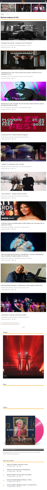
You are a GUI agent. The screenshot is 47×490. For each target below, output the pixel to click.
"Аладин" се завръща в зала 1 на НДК (12, 164)
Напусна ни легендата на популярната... (19, 469)
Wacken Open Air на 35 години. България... (19, 474)
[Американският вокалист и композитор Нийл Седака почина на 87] (23, 282)
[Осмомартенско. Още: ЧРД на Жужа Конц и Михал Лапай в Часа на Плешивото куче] (23, 69)
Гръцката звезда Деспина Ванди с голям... (19, 480)
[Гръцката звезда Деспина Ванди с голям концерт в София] (4, 480)
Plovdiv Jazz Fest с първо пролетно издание (14, 135)
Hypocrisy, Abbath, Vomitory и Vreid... (17, 464)
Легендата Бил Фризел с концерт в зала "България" (16, 43)
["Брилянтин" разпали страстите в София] (23, 311)
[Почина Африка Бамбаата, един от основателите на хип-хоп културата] (4, 485)
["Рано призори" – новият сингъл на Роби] (23, 190)
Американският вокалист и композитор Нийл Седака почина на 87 (22, 285)
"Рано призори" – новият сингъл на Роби (14, 194)
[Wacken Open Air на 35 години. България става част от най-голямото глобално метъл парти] (4, 475)
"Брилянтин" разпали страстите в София (13, 315)
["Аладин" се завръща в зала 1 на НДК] (23, 161)
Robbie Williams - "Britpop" (9, 449)
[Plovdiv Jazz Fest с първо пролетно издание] (23, 131)
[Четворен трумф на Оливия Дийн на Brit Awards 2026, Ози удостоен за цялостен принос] (23, 220)
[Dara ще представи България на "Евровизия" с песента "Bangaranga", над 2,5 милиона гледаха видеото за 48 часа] (23, 251)
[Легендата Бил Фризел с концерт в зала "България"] (23, 39)
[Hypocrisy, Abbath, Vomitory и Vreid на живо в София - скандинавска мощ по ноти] (4, 465)
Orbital (5, 375)
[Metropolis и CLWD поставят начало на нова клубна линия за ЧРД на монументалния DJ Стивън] (23, 100)
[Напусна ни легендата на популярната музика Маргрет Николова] (4, 470)
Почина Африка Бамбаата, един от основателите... (22, 485)
